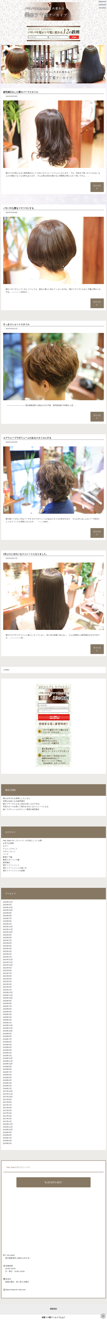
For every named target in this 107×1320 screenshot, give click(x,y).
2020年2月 (7, 1020)
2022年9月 (7, 935)
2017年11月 (8, 1094)
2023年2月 (7, 924)
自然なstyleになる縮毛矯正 (14, 801)
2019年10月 (8, 1031)
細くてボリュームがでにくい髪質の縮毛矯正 (21, 809)
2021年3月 (7, 984)
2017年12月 (8, 1091)
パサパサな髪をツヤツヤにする (18, 208)
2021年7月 (7, 973)
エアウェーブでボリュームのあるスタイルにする (27, 438)
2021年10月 (8, 965)
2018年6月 (7, 1075)
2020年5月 (7, 1012)
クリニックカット (10, 849)
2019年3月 (7, 1050)
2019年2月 (7, 1053)
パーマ (5, 854)
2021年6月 (7, 976)
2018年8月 (7, 1069)
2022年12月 (8, 927)
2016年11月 (8, 1127)
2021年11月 (8, 962)
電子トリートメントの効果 (14, 871)
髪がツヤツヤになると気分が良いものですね (21, 804)
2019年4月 (7, 1047)
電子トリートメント (11, 865)
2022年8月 (7, 937)
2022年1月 (7, 957)
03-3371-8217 (53, 1182)
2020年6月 (7, 1009)
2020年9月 (7, 1001)
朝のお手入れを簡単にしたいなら (16, 798)
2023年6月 (7, 921)
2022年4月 (7, 948)
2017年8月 (7, 1102)
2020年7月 (7, 1006)
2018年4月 (7, 1080)
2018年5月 (7, 1077)
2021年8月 (7, 970)
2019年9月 (7, 1034)
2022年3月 (7, 951)
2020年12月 (8, 992)
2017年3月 (7, 1116)
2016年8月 (7, 1135)
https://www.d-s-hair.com (16, 1290)
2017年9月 (7, 1099)
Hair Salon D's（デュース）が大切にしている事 (22, 840)
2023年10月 (8, 910)
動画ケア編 (7, 857)
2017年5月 (7, 1110)
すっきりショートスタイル (16, 324)
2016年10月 (8, 1129)
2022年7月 (7, 940)
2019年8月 (7, 1036)
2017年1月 (7, 1121)
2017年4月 (7, 1113)
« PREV (6, 670)
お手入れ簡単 (8, 843)
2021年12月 (8, 959)
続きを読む (97, 187)
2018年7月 (7, 1072)
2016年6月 (7, 1140)
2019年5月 (7, 1045)
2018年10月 (8, 1064)
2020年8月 (7, 1003)
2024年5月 (7, 905)
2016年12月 (8, 1124)
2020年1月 (7, 1023)
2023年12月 (8, 907)
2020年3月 (7, 1017)
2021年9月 (7, 968)
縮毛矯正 (6, 862)
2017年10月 (8, 1097)
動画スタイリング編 (11, 860)
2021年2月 (7, 987)
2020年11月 (8, 995)
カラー (5, 846)
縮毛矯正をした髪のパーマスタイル (20, 92)
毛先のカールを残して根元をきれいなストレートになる (26, 806)
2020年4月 (7, 1014)
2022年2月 (7, 954)
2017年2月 (7, 1119)
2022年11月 (8, 929)
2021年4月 (7, 981)
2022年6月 (7, 943)
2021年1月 (7, 990)
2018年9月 (7, 1066)
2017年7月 (7, 1105)
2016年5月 (7, 1143)
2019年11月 (8, 1028)
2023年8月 (7, 916)
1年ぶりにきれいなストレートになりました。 (25, 554)
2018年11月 (8, 1061)
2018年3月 (7, 1083)
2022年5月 (7, 946)
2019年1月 (7, 1055)
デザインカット (9, 851)
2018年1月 (7, 1088)
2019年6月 (7, 1042)
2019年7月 (7, 1039)
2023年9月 (7, 913)
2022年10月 (8, 932)
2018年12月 (8, 1058)
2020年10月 (8, 998)
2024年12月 (8, 902)
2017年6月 (7, 1108)
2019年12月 (8, 1025)
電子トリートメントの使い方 (15, 868)
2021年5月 (7, 979)
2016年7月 (7, 1138)
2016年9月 (7, 1132)
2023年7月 (7, 918)
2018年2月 (7, 1086)
